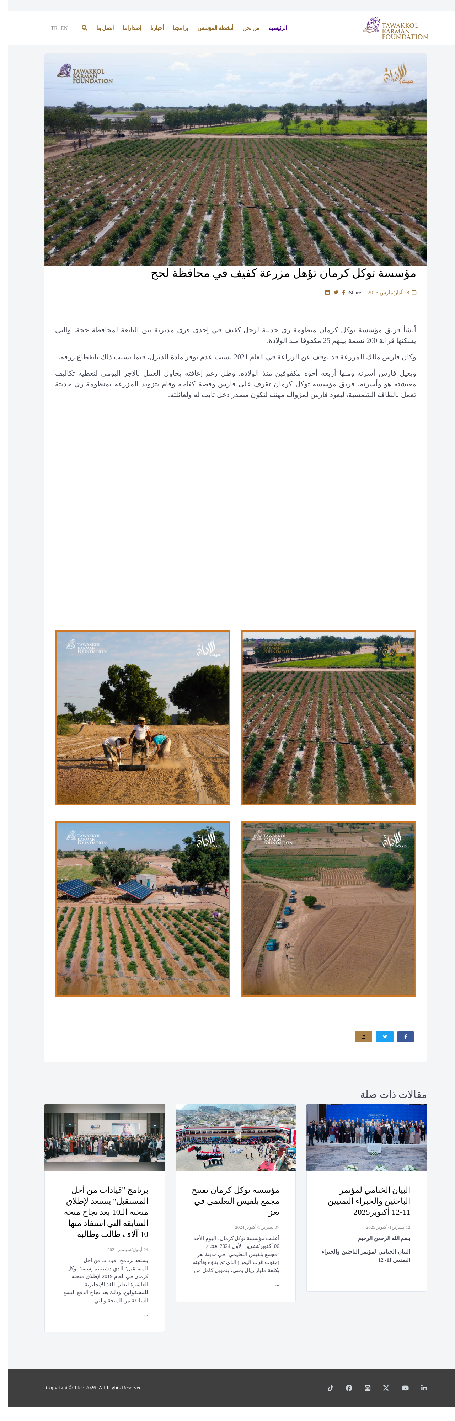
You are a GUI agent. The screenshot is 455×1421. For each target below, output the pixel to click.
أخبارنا (149, 28)
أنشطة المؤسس (207, 28)
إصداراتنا (123, 28)
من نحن (242, 28)
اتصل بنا (96, 28)
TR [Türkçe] (46, 28)
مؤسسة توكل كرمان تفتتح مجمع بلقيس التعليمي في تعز (233, 1202)
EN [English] (56, 28)
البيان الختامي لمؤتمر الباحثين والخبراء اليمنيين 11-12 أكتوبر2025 (358, 1202)
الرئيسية (270, 28)
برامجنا (172, 28)
